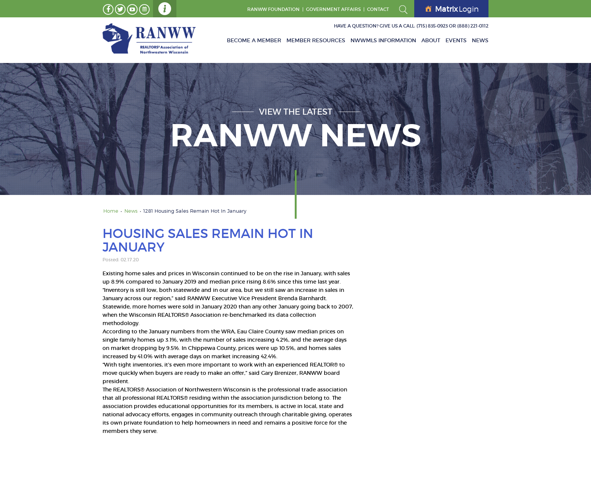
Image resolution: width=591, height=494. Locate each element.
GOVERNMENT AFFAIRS (333, 9)
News (480, 40)
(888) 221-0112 (472, 26)
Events (456, 40)
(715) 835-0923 (432, 26)
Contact (378, 9)
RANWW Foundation (273, 9)
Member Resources (315, 40)
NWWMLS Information (383, 40)
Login (452, 9)
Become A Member (254, 40)
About (430, 40)
